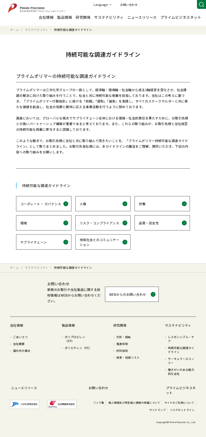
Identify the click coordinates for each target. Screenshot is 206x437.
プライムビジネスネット (180, 17)
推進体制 (122, 344)
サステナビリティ (109, 17)
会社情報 (46, 17)
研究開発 (83, 17)
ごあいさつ (20, 337)
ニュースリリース (142, 17)
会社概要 (19, 344)
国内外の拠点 (22, 351)
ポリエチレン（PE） (78, 348)
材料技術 (122, 351)
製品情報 (64, 17)
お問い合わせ (184, 5)
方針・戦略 (123, 337)
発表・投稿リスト (128, 357)
